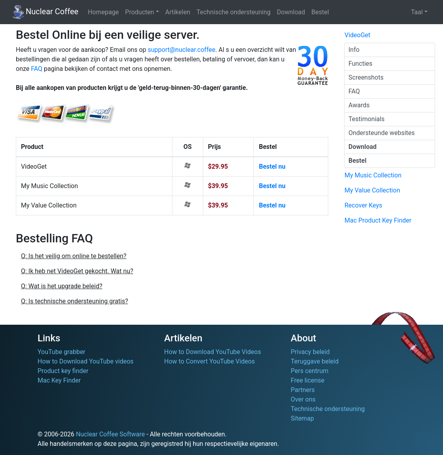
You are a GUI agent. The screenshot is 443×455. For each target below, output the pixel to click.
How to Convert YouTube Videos (209, 361)
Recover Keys (363, 205)
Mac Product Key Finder (378, 220)
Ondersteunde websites (381, 133)
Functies (360, 63)
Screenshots (366, 77)
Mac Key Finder (59, 380)
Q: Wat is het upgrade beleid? (61, 286)
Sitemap (302, 418)
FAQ (36, 68)
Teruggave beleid (315, 361)
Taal (417, 12)
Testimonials (366, 119)
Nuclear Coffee (45, 12)
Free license (307, 380)
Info (354, 49)
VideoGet (357, 35)
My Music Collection (373, 175)
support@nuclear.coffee (181, 49)
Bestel (320, 12)
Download (291, 12)
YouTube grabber (61, 352)
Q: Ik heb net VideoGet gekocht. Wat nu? (77, 271)
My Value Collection (372, 190)
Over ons (303, 399)
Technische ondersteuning (234, 12)
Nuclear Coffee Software (110, 434)
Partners (303, 390)
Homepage (103, 12)
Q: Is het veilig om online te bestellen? (74, 256)
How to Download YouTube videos (86, 361)
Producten (139, 12)
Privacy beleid (310, 352)
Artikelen (177, 12)
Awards (358, 105)
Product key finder (63, 371)
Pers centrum (309, 371)
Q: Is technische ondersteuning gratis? (74, 301)
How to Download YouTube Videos (212, 352)
